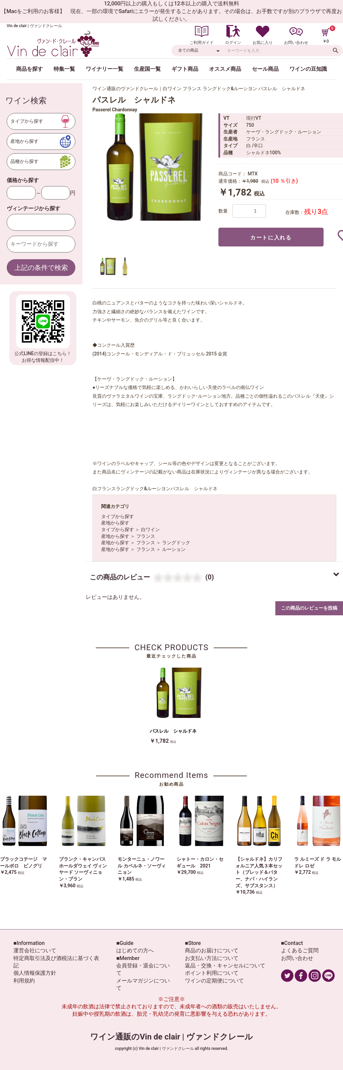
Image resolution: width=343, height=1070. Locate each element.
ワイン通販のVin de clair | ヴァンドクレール (171, 1036)
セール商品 (265, 69)
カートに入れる (270, 237)
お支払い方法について (211, 958)
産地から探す (115, 522)
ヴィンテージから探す (33, 208)
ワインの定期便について (214, 980)
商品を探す (29, 69)
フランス (145, 536)
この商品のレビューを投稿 (309, 608)
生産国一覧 (147, 69)
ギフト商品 (185, 69)
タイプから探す (117, 516)
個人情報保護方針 (34, 973)
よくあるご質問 (300, 950)
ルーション (174, 549)
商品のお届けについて (211, 950)
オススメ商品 (225, 69)
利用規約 (24, 980)
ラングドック (176, 542)
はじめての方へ (135, 950)
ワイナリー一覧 (104, 69)
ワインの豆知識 (308, 69)
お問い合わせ (297, 958)
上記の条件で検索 (41, 267)
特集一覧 (64, 69)
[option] (152, 167)
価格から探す (23, 180)
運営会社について (34, 950)
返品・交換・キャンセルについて (225, 965)
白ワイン (150, 529)
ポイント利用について (211, 973)
